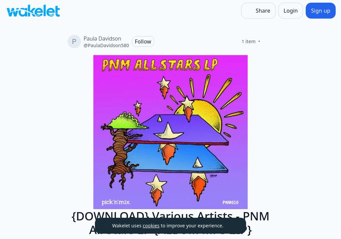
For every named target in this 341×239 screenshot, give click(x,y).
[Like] (268, 41)
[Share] (258, 11)
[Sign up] (321, 11)
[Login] (290, 11)
